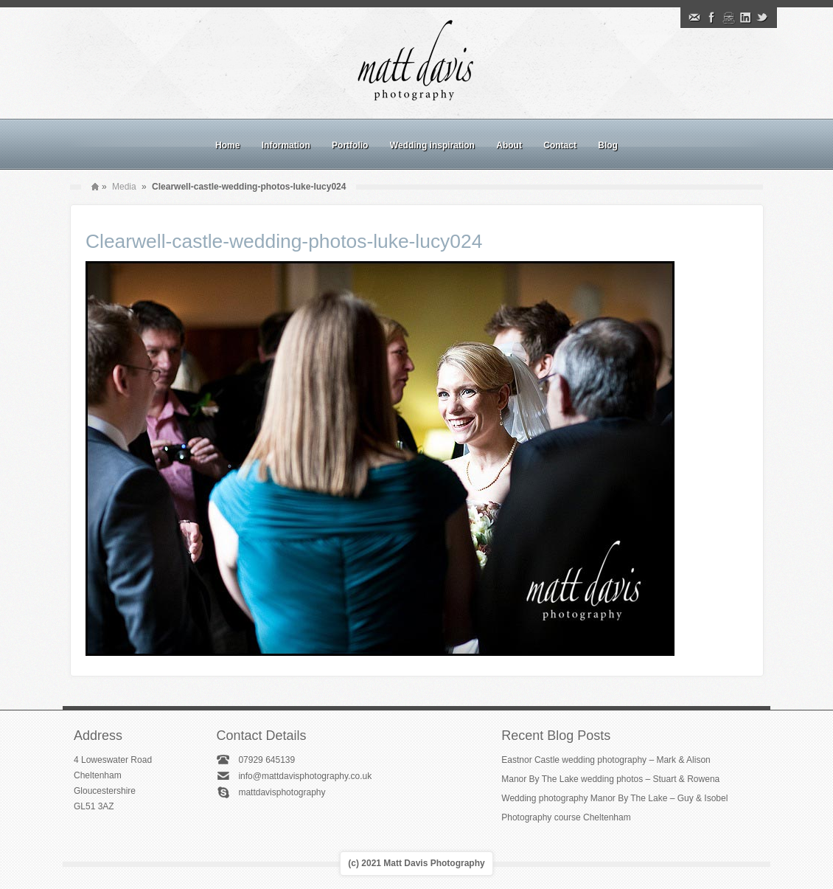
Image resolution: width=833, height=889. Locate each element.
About (509, 145)
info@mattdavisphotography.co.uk (305, 776)
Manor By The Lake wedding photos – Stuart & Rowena (610, 779)
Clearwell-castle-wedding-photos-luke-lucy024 (284, 241)
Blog (608, 145)
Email (694, 17)
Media (124, 186)
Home (227, 145)
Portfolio (350, 145)
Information (286, 145)
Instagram (728, 17)
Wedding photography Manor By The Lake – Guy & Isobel (614, 798)
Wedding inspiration (432, 145)
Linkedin (745, 17)
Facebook (711, 17)
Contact (559, 145)
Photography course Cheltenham (565, 817)
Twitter (762, 17)
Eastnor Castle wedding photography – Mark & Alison (606, 760)
